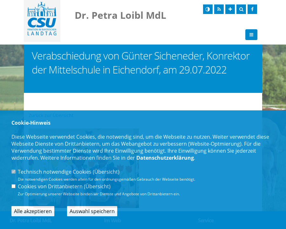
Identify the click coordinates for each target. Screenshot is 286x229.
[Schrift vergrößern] (230, 9)
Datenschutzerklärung (165, 157)
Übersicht (106, 171)
